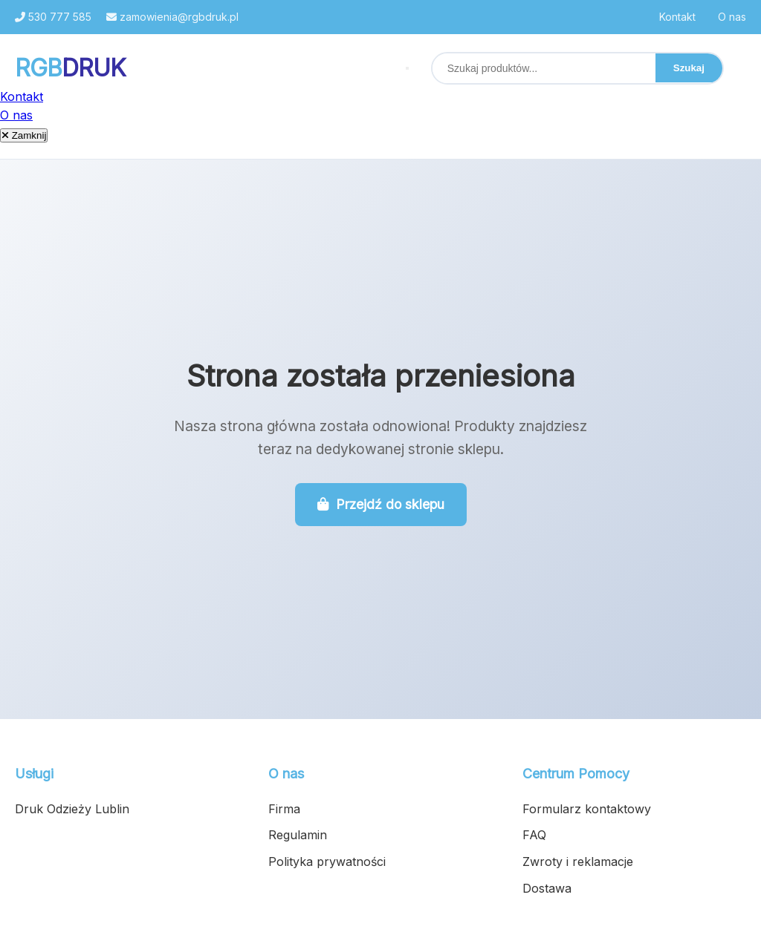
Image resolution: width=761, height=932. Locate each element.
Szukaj (689, 67)
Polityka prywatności (327, 861)
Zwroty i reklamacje (577, 861)
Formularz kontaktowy (586, 808)
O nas (732, 16)
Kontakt (677, 16)
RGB (70, 67)
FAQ (534, 834)
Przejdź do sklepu (380, 504)
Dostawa (546, 888)
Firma (284, 808)
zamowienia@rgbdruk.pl (172, 16)
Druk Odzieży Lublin (72, 808)
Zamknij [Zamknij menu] (23, 135)
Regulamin (297, 834)
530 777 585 (53, 16)
